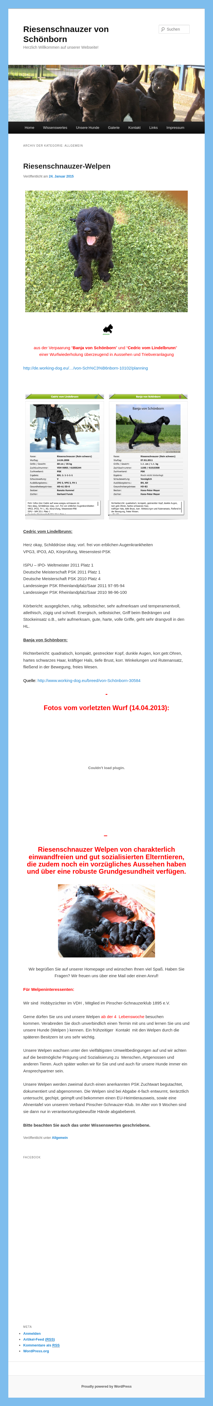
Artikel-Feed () (39, 1339)
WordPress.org (36, 1351)
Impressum (175, 127)
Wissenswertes (55, 127)
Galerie (114, 127)
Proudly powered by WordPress (106, 1386)
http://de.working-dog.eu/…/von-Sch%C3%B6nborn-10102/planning (85, 368)
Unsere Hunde (87, 127)
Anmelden (32, 1333)
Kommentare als (41, 1345)
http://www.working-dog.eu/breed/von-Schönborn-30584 (89, 680)
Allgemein (60, 1138)
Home (29, 127)
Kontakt (134, 127)
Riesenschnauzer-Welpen (67, 166)
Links (153, 127)
